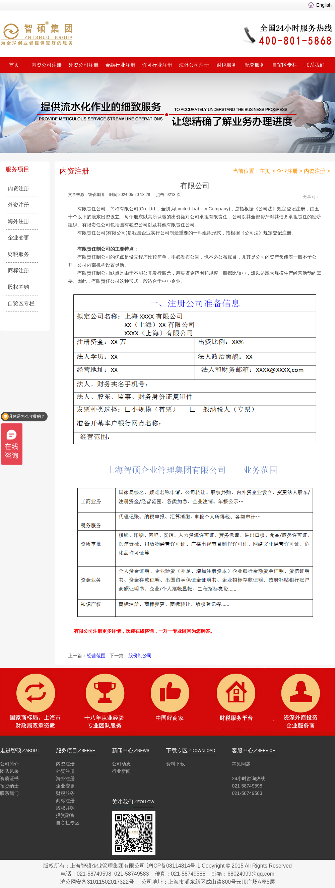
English (324, 5)
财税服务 (226, 65)
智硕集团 (85, 35)
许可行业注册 (157, 65)
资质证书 (9, 778)
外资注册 (18, 205)
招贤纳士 (9, 786)
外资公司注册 (83, 65)
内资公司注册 (46, 65)
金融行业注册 (120, 65)
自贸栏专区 (67, 822)
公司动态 (121, 763)
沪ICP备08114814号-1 (173, 866)
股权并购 (18, 287)
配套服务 (255, 65)
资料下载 (175, 763)
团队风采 (9, 771)
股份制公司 (140, 655)
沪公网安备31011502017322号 (97, 882)
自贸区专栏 (284, 65)
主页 (265, 171)
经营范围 (96, 655)
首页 (14, 65)
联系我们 (315, 65)
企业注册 (287, 171)
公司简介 (9, 763)
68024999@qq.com (250, 874)
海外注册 (18, 221)
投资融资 (65, 815)
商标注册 (18, 270)
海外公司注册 (194, 65)
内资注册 (18, 188)
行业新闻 (121, 771)
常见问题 (241, 763)
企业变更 (18, 238)
